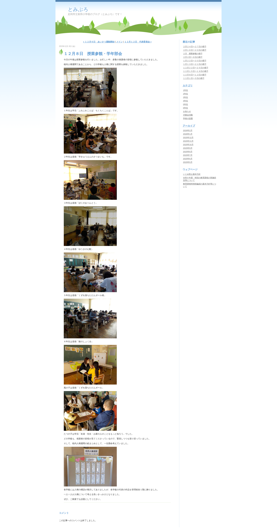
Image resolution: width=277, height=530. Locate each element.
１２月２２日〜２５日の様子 (195, 68)
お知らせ (187, 111)
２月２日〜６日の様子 (192, 57)
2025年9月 (187, 148)
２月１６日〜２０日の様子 (194, 50)
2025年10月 (188, 145)
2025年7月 (187, 155)
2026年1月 (187, 134)
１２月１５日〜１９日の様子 (195, 71)
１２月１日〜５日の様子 (193, 78)
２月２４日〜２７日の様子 (194, 46)
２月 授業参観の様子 (192, 54)
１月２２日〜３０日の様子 (194, 61)
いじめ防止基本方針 (192, 174)
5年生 (185, 104)
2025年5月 (187, 162)
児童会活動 (188, 115)
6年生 (185, 108)
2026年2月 (187, 130)
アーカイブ (189, 125)
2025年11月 (188, 141)
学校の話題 (188, 118)
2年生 (185, 94)
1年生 (185, 90)
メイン (119, 42)
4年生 (185, 101)
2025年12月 (188, 137)
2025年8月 (187, 152)
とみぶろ (78, 9)
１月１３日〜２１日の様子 (194, 64)
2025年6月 (187, 159)
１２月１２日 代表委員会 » (138, 42)
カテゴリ (188, 85)
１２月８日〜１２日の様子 (194, 75)
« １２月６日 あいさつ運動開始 (98, 42)
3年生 (185, 97)
